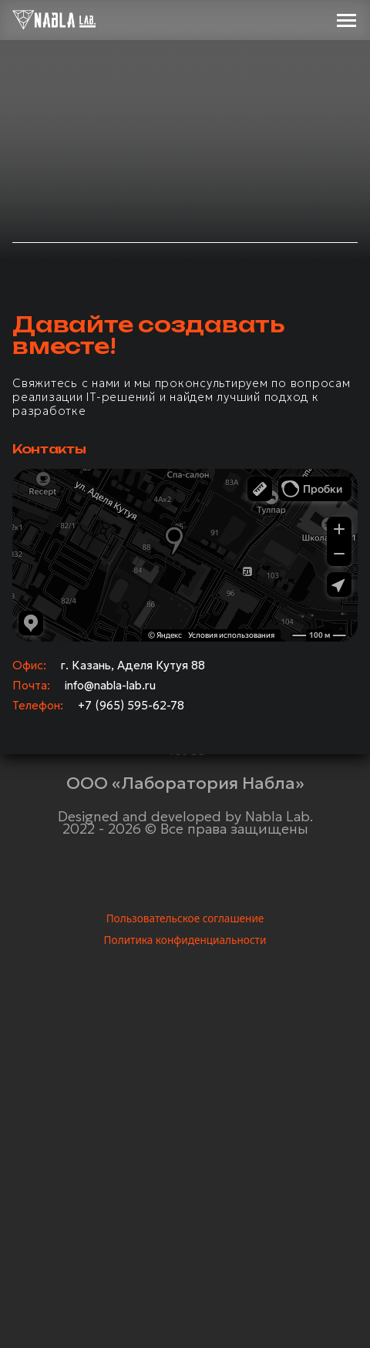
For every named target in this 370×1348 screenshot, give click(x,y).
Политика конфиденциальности (185, 939)
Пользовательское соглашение (185, 918)
